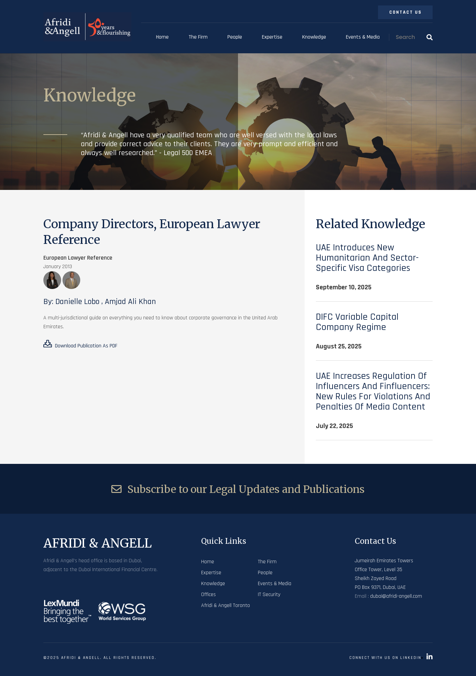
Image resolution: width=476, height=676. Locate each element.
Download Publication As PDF (80, 344)
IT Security (269, 594)
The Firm (198, 37)
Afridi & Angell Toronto (225, 605)
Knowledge (314, 37)
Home (162, 37)
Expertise (272, 37)
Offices (208, 594)
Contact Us (405, 12)
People (234, 37)
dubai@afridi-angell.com (396, 596)
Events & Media (363, 37)
